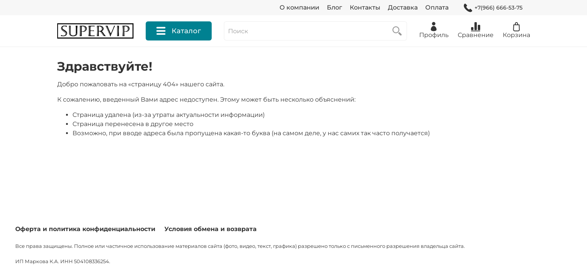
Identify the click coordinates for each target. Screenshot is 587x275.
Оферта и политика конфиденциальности (85, 229)
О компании (299, 7)
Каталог (178, 31)
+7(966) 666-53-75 (493, 8)
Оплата (437, 7)
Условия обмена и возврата (210, 229)
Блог (334, 7)
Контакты (365, 7)
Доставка (403, 7)
